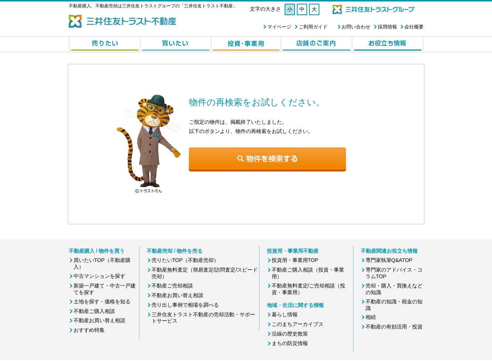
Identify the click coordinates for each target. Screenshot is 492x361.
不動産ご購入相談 (94, 311)
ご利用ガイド (313, 27)
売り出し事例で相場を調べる (185, 305)
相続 (371, 317)
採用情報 (387, 27)
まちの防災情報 (290, 343)
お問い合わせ (356, 27)
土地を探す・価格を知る (102, 301)
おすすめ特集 (89, 330)
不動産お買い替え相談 (99, 320)
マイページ (279, 27)
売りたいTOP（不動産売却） (185, 260)
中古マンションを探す (99, 276)
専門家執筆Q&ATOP (389, 260)
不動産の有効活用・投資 (394, 327)
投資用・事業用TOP (295, 260)
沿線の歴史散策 (290, 334)
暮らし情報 (285, 314)
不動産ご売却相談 (172, 286)
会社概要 (414, 27)
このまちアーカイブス (297, 324)
